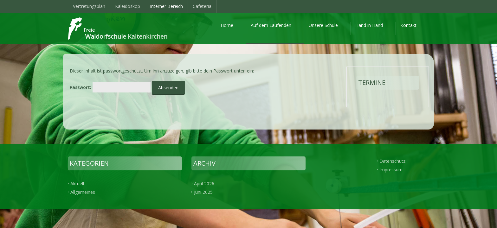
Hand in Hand (369, 25)
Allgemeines (82, 192)
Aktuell (77, 183)
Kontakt (408, 25)
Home (227, 25)
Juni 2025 (203, 192)
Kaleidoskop (127, 6)
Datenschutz (392, 161)
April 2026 (204, 183)
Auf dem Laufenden (271, 25)
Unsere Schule (323, 25)
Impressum (391, 170)
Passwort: (110, 87)
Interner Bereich (166, 6)
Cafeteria (202, 6)
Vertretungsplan (89, 6)
